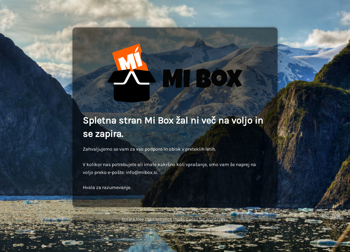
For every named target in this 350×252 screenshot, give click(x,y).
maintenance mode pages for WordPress (186, 219)
